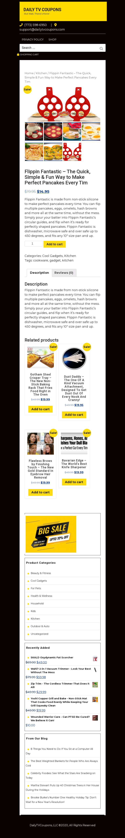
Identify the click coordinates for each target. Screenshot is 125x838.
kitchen (68, 260)
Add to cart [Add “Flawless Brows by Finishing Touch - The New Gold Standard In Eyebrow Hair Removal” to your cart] (40, 492)
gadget (55, 260)
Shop (52, 39)
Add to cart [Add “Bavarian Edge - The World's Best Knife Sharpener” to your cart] (74, 482)
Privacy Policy (33, 39)
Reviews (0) (63, 273)
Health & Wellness (41, 595)
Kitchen (41, 73)
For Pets (36, 588)
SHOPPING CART (28, 54)
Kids (33, 611)
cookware (40, 260)
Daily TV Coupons (42, 9)
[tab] (39, 273)
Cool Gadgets (52, 256)
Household (37, 603)
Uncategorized (39, 633)
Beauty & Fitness (41, 573)
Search (103, 49)
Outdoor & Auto (40, 626)
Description (39, 273)
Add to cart (55, 244)
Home (29, 73)
